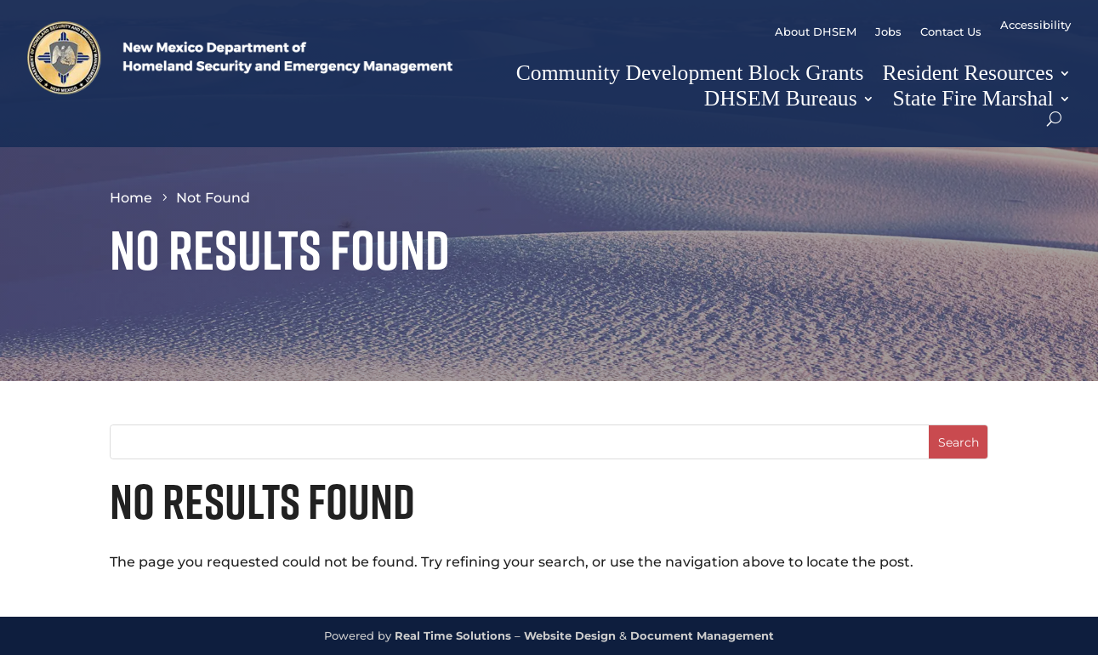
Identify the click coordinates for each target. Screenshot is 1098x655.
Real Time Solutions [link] (453, 635)
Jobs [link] (888, 32)
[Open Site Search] (1054, 118)
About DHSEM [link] (815, 32)
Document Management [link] (702, 635)
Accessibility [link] (1035, 25)
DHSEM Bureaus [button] (780, 98)
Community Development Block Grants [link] (690, 72)
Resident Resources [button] (968, 72)
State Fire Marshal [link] (973, 98)
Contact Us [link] (950, 32)
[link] (239, 90)
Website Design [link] (570, 635)
